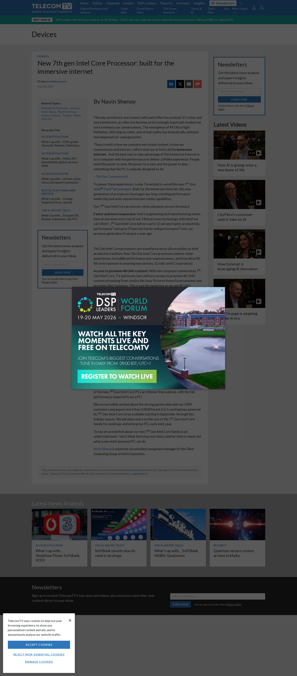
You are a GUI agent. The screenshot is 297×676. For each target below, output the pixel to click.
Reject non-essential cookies (38, 654)
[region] (39, 643)
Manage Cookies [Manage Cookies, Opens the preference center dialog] (39, 661)
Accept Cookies (39, 644)
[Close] (70, 620)
